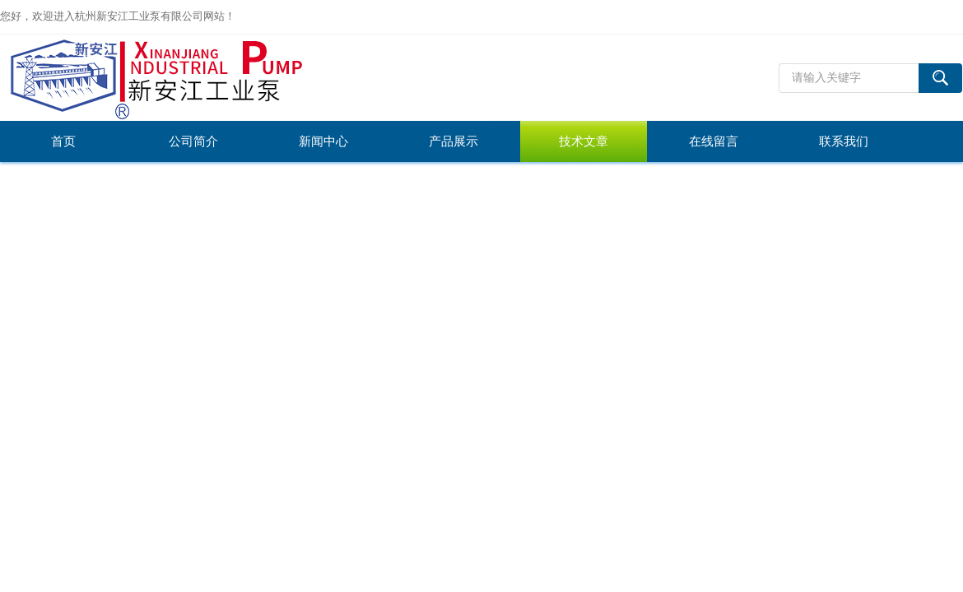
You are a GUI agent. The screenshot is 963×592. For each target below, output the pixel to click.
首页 (63, 141)
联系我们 (843, 141)
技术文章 (583, 141)
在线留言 (713, 141)
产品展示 (453, 141)
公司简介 (193, 141)
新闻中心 (323, 141)
